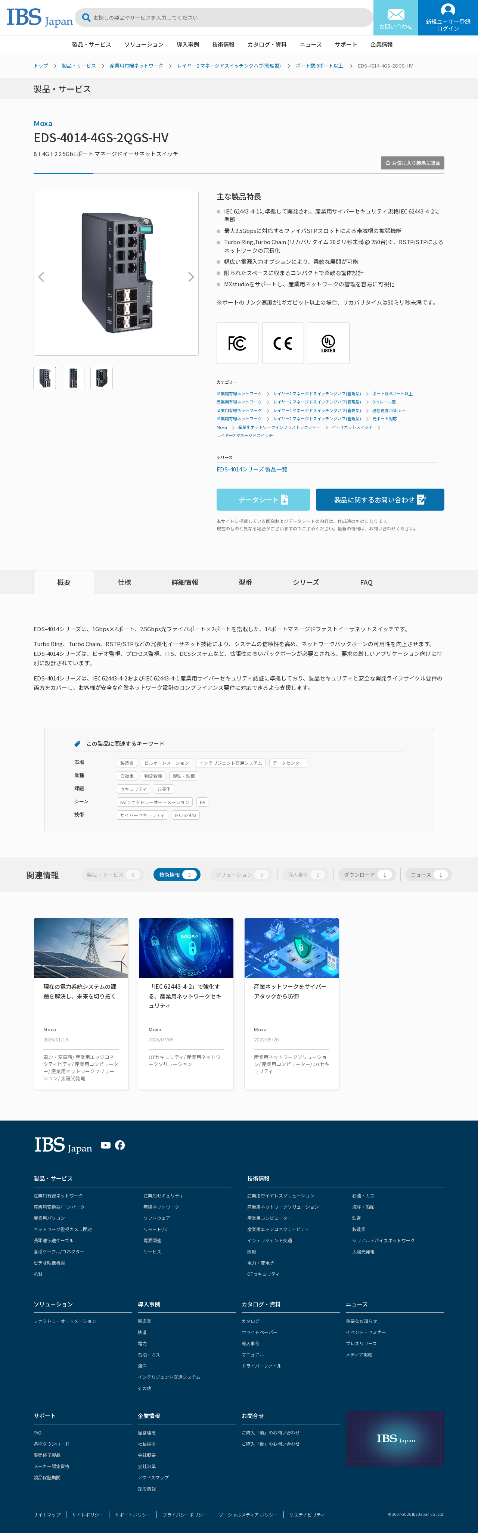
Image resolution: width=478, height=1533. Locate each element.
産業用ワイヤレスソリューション (280, 1195)
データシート (263, 500)
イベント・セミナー (366, 1332)
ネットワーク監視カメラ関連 (63, 1229)
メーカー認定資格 (51, 1466)
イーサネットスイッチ (352, 427)
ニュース (311, 44)
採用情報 (147, 1488)
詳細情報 (184, 582)
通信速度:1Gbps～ (389, 410)
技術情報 (223, 44)
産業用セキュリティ (163, 1195)
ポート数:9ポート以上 (319, 65)
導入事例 (188, 44)
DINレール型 (384, 402)
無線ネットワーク (161, 1206)
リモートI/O (155, 1229)
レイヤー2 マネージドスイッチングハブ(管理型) (229, 65)
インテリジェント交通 (269, 1240)
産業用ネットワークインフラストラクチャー (279, 427)
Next (189, 273)
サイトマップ (47, 1514)
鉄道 (356, 1218)
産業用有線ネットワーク (136, 65)
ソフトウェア (156, 1218)
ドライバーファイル (262, 1365)
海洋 (142, 1365)
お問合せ (253, 1416)
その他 (144, 1388)
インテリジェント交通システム (169, 1377)
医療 (251, 1251)
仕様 (124, 582)
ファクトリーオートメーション (65, 1321)
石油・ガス (363, 1195)
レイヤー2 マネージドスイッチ (245, 435)
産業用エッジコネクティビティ (278, 1229)
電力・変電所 (260, 1262)
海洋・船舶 (363, 1206)
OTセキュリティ (263, 1274)
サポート (346, 44)
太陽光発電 (363, 1251)
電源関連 (152, 1240)
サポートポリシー (133, 1514)
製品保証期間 (47, 1477)
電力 (142, 1343)
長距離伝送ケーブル (54, 1240)
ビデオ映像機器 (49, 1262)
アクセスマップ (153, 1477)
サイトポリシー (87, 1514)
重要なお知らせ (361, 1321)
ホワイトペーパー (259, 1332)
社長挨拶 (147, 1443)
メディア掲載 (359, 1354)
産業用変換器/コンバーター (61, 1206)
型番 (245, 582)
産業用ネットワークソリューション (283, 1206)
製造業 (359, 1229)
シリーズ (306, 582)
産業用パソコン (49, 1218)
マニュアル (253, 1354)
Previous (39, 273)
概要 (64, 582)
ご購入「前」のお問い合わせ (271, 1432)
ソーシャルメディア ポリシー (248, 1514)
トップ (41, 65)
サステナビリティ (307, 1514)
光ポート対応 (384, 418)
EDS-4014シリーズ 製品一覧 (252, 469)
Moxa (43, 123)
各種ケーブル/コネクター (59, 1251)
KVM (38, 1274)
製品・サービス (91, 44)
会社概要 (147, 1455)
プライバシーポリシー (184, 1514)
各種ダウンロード (51, 1443)
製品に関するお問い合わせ (380, 500)
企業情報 (381, 44)
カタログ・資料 (267, 44)
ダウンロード (368, 874)
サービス (152, 1251)
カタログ (251, 1321)
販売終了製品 (47, 1455)
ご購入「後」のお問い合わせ (271, 1443)
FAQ (366, 582)
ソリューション (144, 44)
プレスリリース (361, 1343)
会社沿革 (147, 1466)
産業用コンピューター (269, 1218)
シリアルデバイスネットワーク (383, 1240)
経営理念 (147, 1432)
